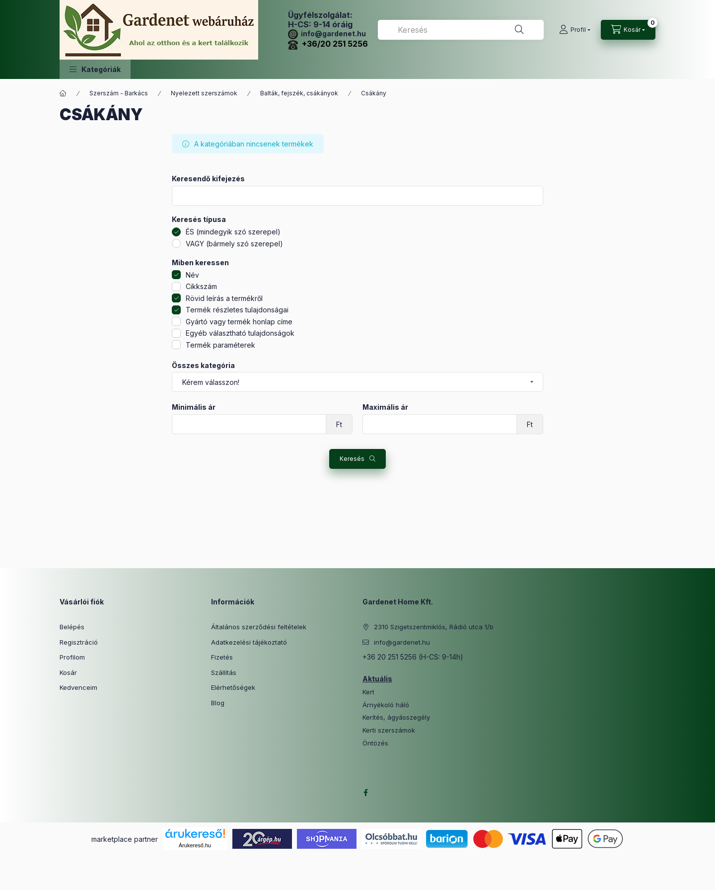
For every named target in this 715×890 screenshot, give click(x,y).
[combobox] (461, 30)
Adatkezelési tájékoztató (249, 642)
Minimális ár (193, 407)
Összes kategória (203, 366)
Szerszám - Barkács (118, 93)
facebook (365, 793)
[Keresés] (519, 29)
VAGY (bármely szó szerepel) (234, 243)
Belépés (72, 627)
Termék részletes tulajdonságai (237, 309)
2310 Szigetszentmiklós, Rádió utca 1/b (434, 627)
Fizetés (222, 657)
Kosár (68, 672)
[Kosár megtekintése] (628, 30)
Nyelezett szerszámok (204, 93)
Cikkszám (201, 286)
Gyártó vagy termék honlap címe (239, 321)
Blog (217, 703)
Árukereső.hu (195, 845)
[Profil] (575, 30)
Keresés (352, 458)
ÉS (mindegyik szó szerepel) (233, 231)
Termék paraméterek (220, 345)
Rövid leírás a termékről (224, 298)
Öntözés (375, 743)
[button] (95, 69)
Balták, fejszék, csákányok (299, 93)
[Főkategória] (63, 93)
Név (192, 275)
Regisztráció (79, 642)
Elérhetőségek (233, 687)
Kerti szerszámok (388, 730)
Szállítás (223, 672)
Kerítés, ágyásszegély (396, 717)
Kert (368, 692)
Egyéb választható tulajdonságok (240, 333)
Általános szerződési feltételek (258, 627)
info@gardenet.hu (327, 33)
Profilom (72, 657)
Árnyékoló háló (385, 705)
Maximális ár (385, 407)
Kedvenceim (78, 687)
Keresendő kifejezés (208, 179)
